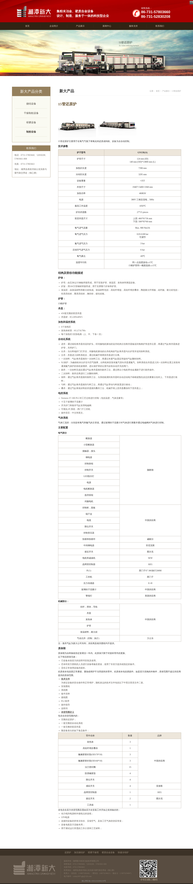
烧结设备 (31, 103)
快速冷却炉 (123, 852)
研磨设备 (31, 122)
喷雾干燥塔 (93, 852)
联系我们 (159, 26)
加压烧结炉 (79, 852)
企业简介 (54, 26)
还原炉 (68, 852)
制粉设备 (31, 131)
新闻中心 (107, 26)
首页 (27, 26)
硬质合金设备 (108, 852)
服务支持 (133, 26)
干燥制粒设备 (31, 113)
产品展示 (80, 26)
